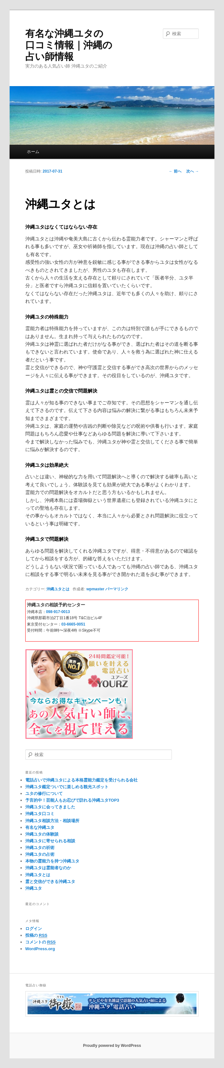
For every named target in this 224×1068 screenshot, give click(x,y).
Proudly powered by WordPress (112, 1045)
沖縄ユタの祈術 (39, 847)
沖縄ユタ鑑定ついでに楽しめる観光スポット (66, 786)
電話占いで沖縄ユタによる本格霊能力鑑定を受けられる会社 (81, 780)
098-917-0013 (58, 612)
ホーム (33, 151)
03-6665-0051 (73, 624)
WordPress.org (40, 948)
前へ (175, 171)
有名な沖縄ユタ (39, 827)
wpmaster (95, 589)
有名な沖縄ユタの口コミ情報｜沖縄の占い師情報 (68, 45)
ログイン (33, 928)
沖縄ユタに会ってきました (50, 807)
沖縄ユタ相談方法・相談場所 (52, 820)
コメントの (40, 942)
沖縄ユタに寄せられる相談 (50, 840)
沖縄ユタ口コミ (39, 813)
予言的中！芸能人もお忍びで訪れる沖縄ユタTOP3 (72, 800)
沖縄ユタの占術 (39, 854)
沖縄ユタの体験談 (42, 834)
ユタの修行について (44, 793)
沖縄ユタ (33, 888)
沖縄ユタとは (57, 589)
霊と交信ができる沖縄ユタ (50, 881)
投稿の (36, 935)
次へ (192, 171)
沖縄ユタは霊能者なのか (48, 867)
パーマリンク (116, 589)
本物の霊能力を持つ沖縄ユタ (52, 861)
